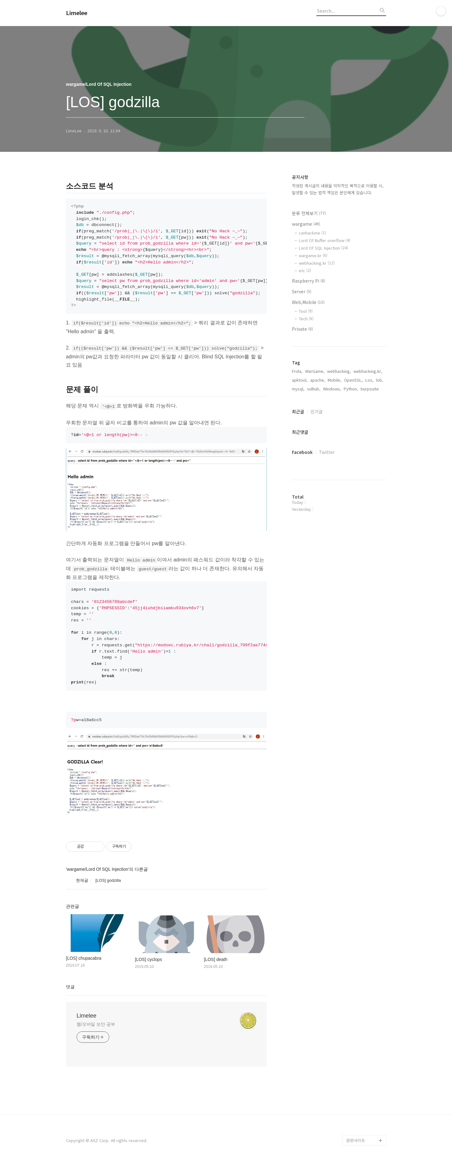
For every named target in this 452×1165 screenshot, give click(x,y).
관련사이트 (355, 1140)
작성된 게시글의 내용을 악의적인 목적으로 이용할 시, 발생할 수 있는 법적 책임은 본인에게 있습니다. (338, 189)
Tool (306, 311)
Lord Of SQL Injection (323, 248)
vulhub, (313, 389)
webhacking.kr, (367, 371)
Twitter (327, 452)
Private (302, 329)
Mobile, (335, 380)
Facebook (302, 452)
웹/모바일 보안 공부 (96, 1024)
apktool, (300, 380)
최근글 (298, 411)
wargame (306, 224)
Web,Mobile (308, 302)
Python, (351, 389)
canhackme (312, 233)
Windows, (332, 389)
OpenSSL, (353, 380)
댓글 (70, 986)
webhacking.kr (317, 263)
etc (305, 270)
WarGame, (315, 371)
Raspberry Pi (308, 281)
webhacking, (339, 371)
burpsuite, (370, 389)
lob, (379, 380)
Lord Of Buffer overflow (324, 240)
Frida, (297, 371)
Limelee (76, 12)
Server (301, 291)
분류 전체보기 (309, 213)
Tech (306, 319)
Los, (369, 380)
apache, (317, 380)
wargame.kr (313, 255)
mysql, (298, 389)
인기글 (316, 411)
